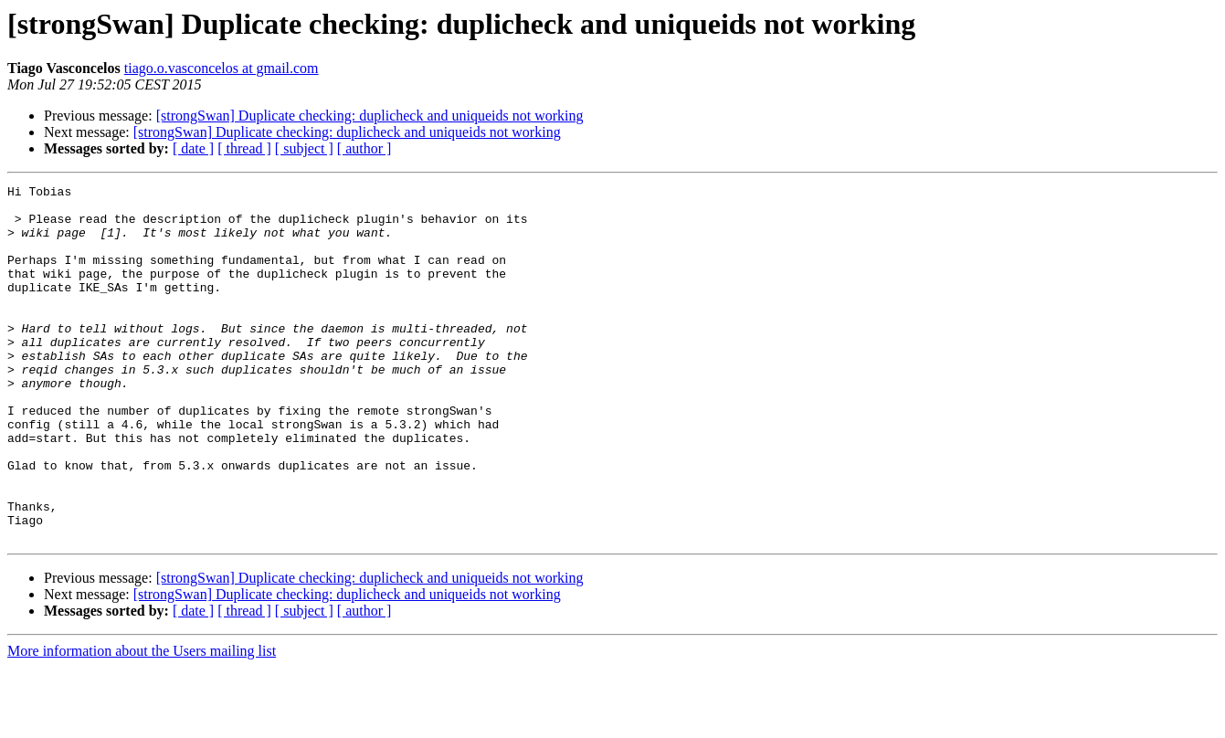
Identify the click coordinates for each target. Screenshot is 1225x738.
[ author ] (364, 148)
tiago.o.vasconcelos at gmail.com (221, 68)
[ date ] (193, 148)
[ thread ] (244, 148)
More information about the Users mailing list (141, 722)
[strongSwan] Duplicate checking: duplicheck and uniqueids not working (370, 115)
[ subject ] (304, 148)
